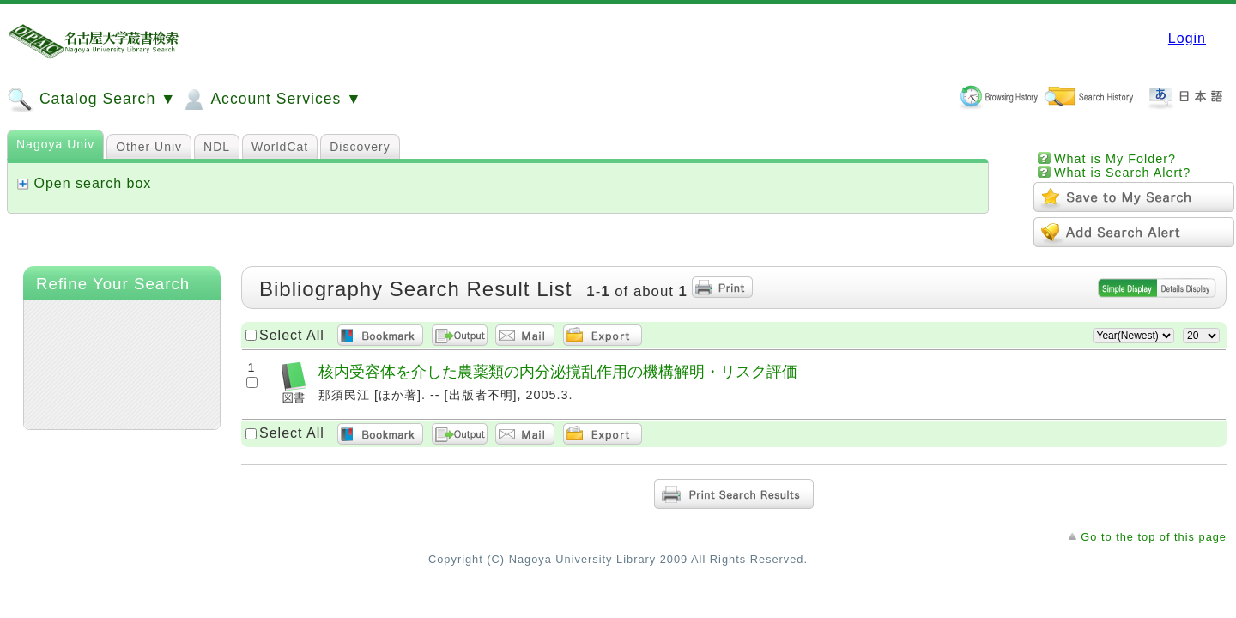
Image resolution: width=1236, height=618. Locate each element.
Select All (291, 335)
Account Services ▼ (270, 99)
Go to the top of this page (1154, 536)
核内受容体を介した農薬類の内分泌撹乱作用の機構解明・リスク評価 (557, 371)
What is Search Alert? (1122, 172)
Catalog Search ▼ (91, 99)
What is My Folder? (1115, 159)
